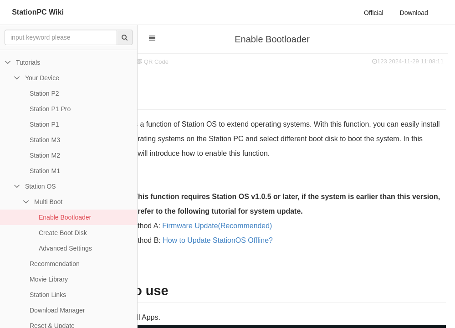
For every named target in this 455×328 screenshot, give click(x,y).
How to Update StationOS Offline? (265, 240)
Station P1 (44, 124)
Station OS (40, 186)
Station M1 (45, 170)
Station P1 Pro (50, 109)
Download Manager (57, 310)
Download (414, 12)
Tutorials (28, 62)
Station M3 (45, 140)
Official (373, 12)
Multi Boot (48, 201)
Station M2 (45, 155)
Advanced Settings (65, 248)
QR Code (200, 61)
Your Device (42, 78)
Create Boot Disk (63, 232)
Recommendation (55, 263)
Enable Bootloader (65, 217)
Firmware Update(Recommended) (264, 226)
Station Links (48, 294)
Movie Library (49, 279)
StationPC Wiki (38, 12)
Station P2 (44, 93)
